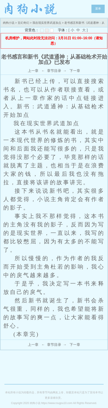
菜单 (98, 8)
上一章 (33, 71)
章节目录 (54, 71)
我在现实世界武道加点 (46, 22)
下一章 (75, 71)
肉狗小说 (31, 9)
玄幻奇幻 (23, 22)
